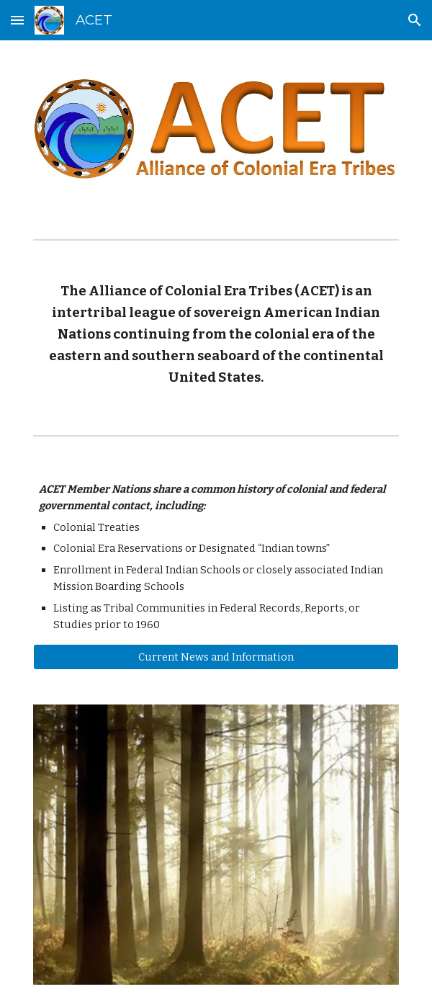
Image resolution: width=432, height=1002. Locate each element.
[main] (215, 334)
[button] (17, 20)
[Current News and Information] (215, 657)
